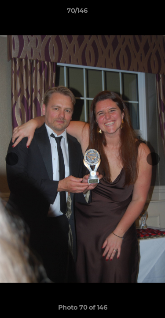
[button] (133, 13)
